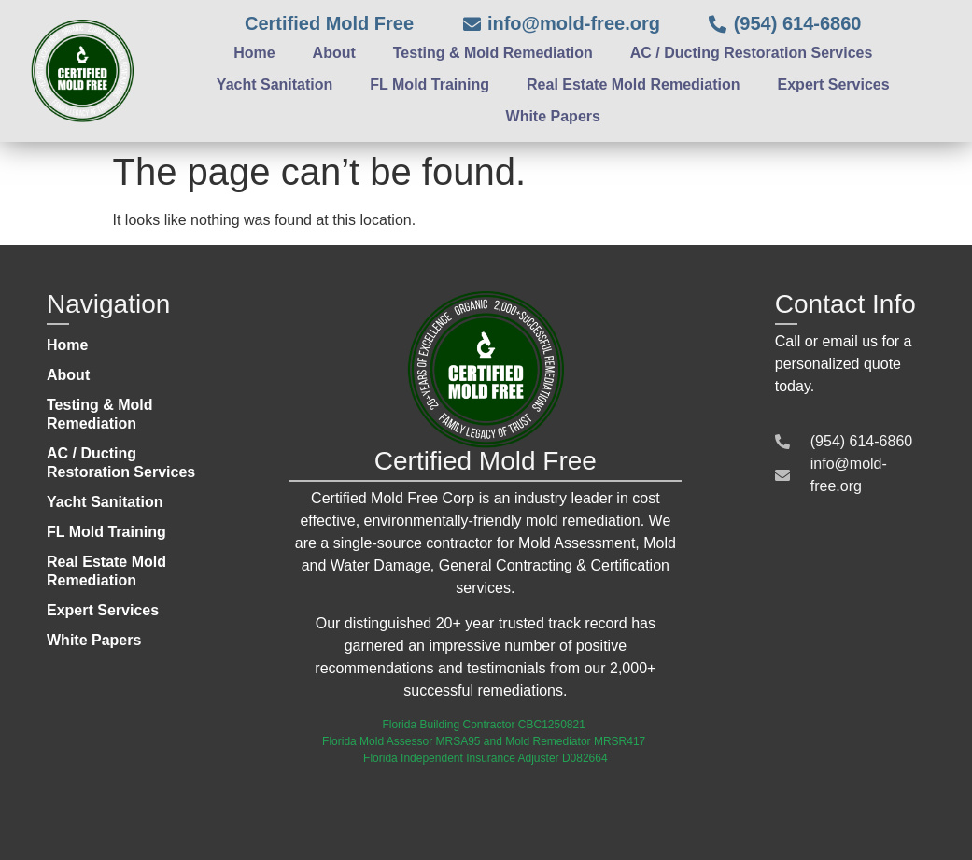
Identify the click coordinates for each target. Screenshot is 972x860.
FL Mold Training (429, 84)
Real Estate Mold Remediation (633, 84)
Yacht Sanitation (274, 84)
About (334, 53)
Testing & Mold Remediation (493, 53)
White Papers (553, 116)
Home (254, 53)
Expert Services (834, 84)
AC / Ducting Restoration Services (751, 53)
